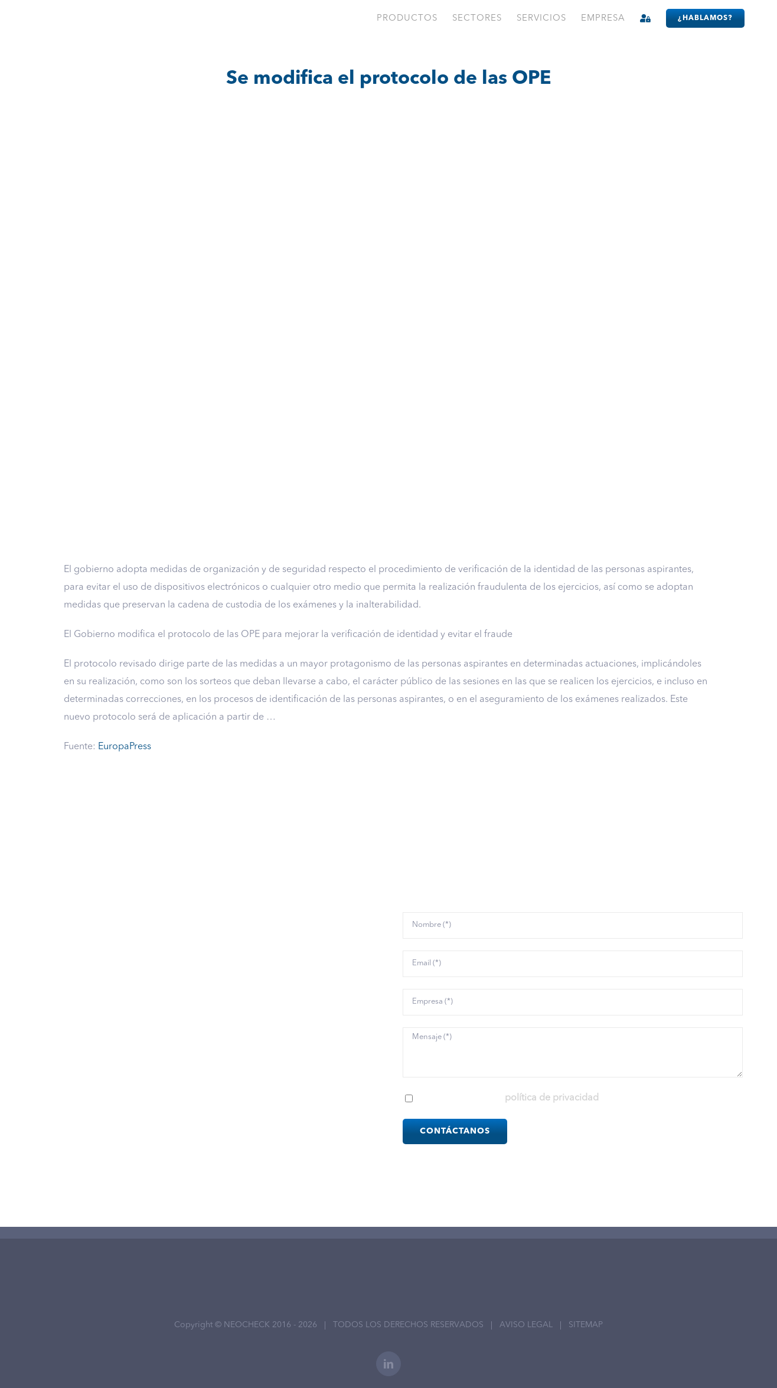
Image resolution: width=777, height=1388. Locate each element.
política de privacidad (552, 1098)
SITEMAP (586, 1325)
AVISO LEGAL (526, 1325)
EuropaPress (124, 747)
